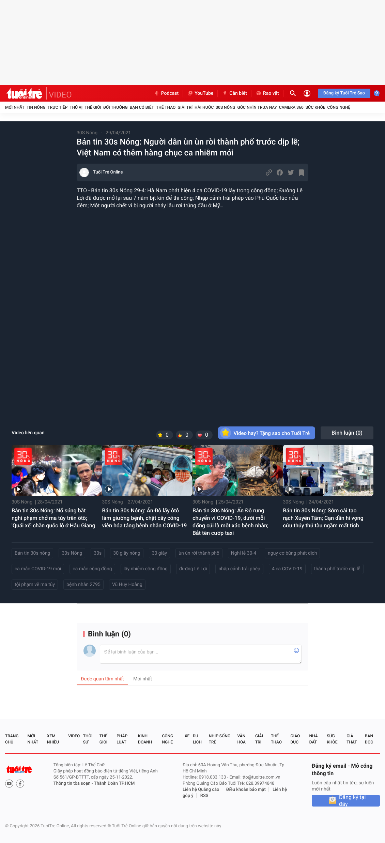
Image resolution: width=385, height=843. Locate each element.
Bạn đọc (369, 739)
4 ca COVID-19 (287, 569)
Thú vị (76, 107)
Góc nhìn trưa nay (257, 107)
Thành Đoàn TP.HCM (114, 783)
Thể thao (165, 107)
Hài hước (204, 107)
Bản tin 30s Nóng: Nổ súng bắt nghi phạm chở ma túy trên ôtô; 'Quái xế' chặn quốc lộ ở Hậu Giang (53, 518)
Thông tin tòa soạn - (73, 783)
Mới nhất (15, 107)
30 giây (159, 553)
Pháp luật (122, 739)
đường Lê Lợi (193, 569)
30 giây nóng (126, 553)
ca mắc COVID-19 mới (38, 569)
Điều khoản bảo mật (246, 789)
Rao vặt (267, 93)
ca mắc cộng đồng (92, 569)
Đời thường (115, 107)
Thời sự (88, 739)
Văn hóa (241, 739)
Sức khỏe (315, 107)
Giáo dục (295, 739)
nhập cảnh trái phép (239, 569)
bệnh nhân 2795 (83, 584)
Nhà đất (313, 739)
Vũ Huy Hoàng (127, 584)
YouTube (200, 93)
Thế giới (92, 107)
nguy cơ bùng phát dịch (292, 553)
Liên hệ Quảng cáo (201, 789)
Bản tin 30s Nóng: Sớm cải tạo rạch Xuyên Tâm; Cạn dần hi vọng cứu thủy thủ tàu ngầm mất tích (323, 518)
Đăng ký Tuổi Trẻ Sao (344, 93)
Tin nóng (36, 107)
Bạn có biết (142, 107)
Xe (187, 736)
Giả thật (351, 739)
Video (74, 736)
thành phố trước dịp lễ (337, 569)
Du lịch (197, 739)
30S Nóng (225, 107)
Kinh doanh (145, 739)
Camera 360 (291, 107)
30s (98, 553)
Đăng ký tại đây (352, 801)
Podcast (166, 93)
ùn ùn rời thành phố (199, 553)
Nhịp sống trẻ (219, 739)
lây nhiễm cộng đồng (146, 569)
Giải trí (185, 107)
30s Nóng (72, 553)
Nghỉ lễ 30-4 (243, 553)
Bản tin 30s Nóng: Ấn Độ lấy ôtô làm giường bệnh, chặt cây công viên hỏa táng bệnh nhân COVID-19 (144, 518)
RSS (204, 795)
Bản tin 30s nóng (32, 553)
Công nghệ (338, 107)
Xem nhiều (53, 739)
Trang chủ (11, 739)
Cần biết (234, 93)
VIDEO (60, 95)
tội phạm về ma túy (35, 584)
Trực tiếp (58, 107)
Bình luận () (347, 433)
